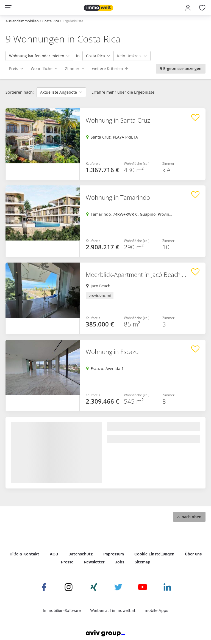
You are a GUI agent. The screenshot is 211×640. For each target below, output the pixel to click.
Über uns (193, 554)
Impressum (113, 554)
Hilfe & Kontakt (24, 554)
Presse (67, 562)
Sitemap (142, 562)
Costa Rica (50, 20)
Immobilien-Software (62, 610)
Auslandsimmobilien (22, 20)
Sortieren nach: (19, 92)
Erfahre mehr (103, 92)
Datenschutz (80, 554)
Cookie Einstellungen (154, 554)
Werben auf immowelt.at (112, 610)
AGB (54, 554)
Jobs (119, 562)
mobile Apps (156, 610)
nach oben (191, 516)
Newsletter (94, 562)
